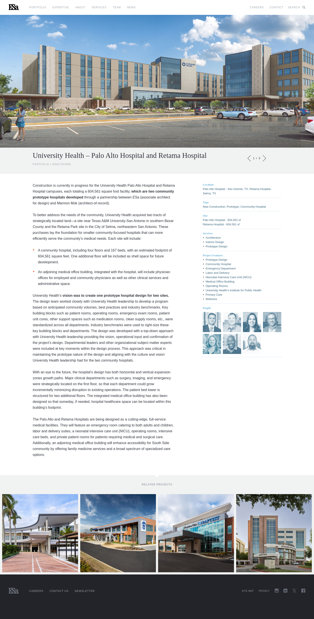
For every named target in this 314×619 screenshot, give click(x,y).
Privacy (264, 591)
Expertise (61, 7)
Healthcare (62, 164)
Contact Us (58, 591)
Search (296, 7)
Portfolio (37, 7)
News (131, 7)
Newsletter (85, 591)
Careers (257, 7)
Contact (276, 7)
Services (99, 7)
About (80, 7)
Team (117, 7)
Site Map (248, 591)
